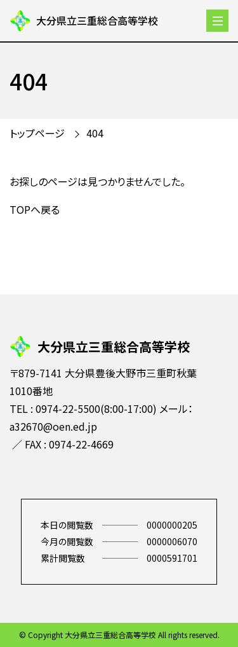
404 (94, 133)
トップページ (37, 133)
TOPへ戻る (35, 209)
